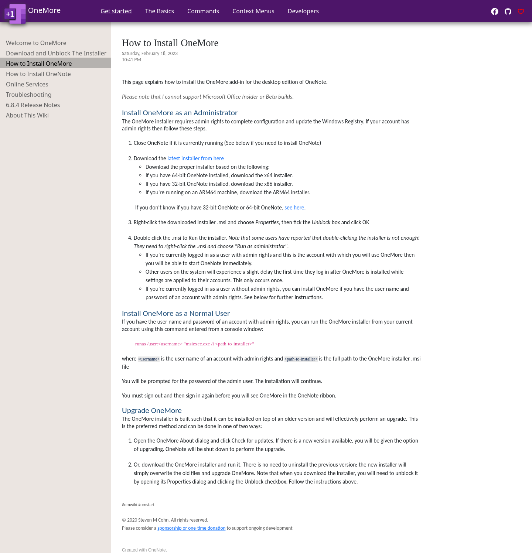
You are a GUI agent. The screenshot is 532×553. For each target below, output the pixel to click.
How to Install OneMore (39, 63)
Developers (303, 11)
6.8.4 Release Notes (33, 105)
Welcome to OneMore (36, 43)
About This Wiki (27, 115)
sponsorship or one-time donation (191, 528)
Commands (203, 11)
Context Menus (253, 11)
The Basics (159, 11)
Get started (116, 11)
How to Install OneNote (38, 74)
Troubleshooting (29, 95)
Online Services (27, 84)
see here (294, 207)
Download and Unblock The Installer (56, 53)
